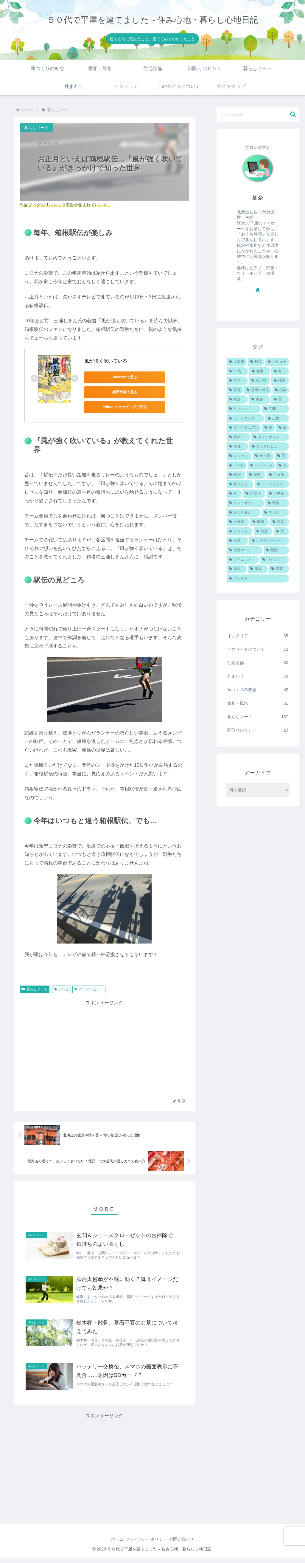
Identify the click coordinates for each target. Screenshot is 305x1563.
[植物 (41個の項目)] (281, 390)
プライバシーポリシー (146, 1544)
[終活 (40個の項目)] (237, 399)
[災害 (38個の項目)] (259, 399)
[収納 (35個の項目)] (238, 437)
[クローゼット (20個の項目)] (245, 503)
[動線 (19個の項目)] (259, 522)
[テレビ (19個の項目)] (275, 513)
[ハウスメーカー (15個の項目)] (269, 541)
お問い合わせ (185, 1544)
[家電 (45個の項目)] (235, 390)
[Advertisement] (104, 1048)
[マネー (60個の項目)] (237, 381)
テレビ (61, 989)
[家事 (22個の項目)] (256, 475)
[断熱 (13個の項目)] (276, 550)
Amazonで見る (111, 377)
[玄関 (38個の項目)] (275, 409)
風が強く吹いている (105, 360)
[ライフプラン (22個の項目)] (272, 484)
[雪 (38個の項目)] (280, 399)
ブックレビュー (89, 989)
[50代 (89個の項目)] (237, 371)
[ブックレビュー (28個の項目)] (269, 446)
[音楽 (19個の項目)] (277, 503)
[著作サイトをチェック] (258, 290)
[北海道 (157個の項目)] (237, 362)
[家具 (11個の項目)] (258, 569)
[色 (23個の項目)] (282, 465)
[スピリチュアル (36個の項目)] (244, 428)
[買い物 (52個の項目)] (259, 381)
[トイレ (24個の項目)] (237, 465)
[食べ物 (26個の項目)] (263, 456)
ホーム (113, 1544)
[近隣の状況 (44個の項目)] (257, 390)
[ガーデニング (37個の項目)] (245, 418)
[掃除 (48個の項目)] (280, 381)
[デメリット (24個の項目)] (261, 465)
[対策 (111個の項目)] (256, 362)
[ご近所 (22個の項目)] (278, 475)
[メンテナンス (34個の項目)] (270, 437)
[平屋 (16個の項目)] (237, 541)
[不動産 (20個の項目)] (278, 493)
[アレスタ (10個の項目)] (258, 578)
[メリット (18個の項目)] (240, 531)
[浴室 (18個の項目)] (279, 522)
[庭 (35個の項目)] (282, 428)
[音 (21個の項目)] (234, 493)
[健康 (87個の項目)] (259, 371)
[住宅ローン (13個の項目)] (244, 550)
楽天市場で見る (111, 392)
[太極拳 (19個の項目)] (238, 522)
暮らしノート (34, 989)
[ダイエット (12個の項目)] (243, 560)
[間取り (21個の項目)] (254, 493)
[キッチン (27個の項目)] (239, 456)
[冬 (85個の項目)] (280, 371)
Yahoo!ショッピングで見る (111, 407)
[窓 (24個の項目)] (282, 456)
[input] (258, 114)
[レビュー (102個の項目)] (277, 362)
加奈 (257, 198)
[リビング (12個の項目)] (274, 560)
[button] (293, 114)
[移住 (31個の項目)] (237, 446)
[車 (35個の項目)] (268, 428)
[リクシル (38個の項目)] (244, 409)
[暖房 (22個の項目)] (236, 475)
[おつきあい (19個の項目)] (244, 513)
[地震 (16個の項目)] (263, 531)
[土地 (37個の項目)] (277, 418)
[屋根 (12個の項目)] (237, 569)
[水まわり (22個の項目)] (240, 484)
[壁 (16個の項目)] (281, 531)
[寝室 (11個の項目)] (279, 569)
